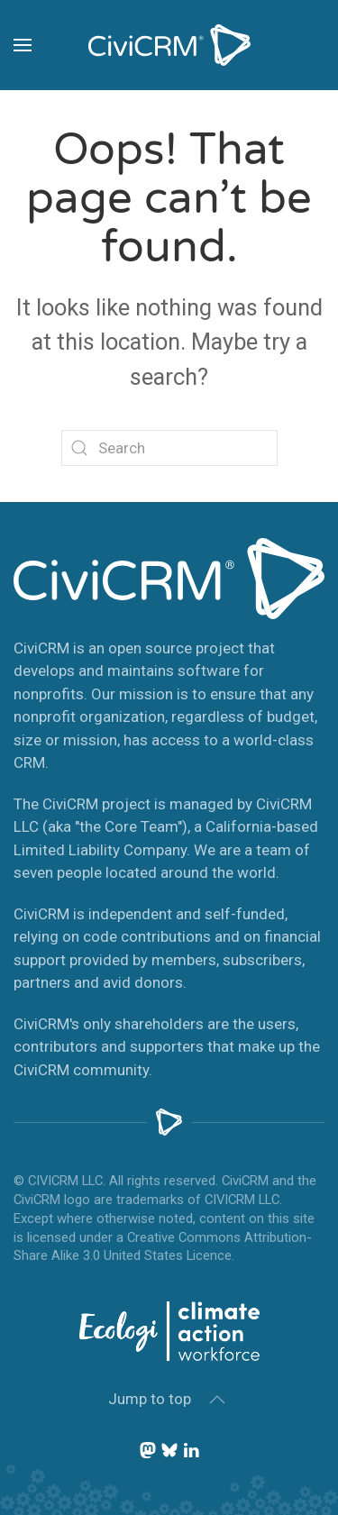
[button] (23, 45)
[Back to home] (169, 45)
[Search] (169, 448)
